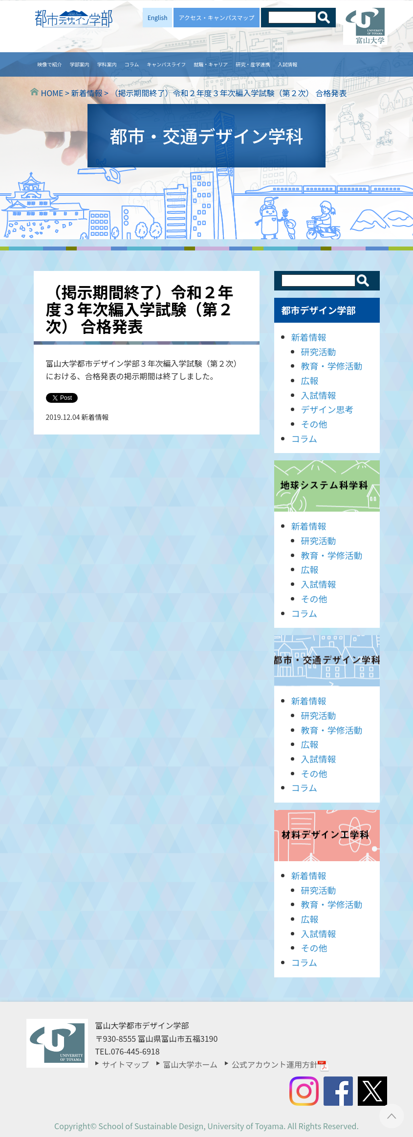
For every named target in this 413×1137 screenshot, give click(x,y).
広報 (310, 380)
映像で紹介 (50, 64)
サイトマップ (125, 1064)
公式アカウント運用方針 (280, 1064)
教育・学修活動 (332, 365)
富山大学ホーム (190, 1064)
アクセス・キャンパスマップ (216, 17)
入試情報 (287, 64)
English (158, 17)
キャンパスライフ (166, 64)
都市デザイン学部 (319, 309)
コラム (132, 64)
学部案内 (79, 64)
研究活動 (318, 351)
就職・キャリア (211, 64)
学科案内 (107, 64)
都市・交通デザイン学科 (327, 660)
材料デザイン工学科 (327, 835)
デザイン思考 (327, 409)
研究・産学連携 (253, 64)
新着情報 (308, 337)
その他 (314, 423)
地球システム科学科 (327, 486)
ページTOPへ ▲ (392, 1116)
